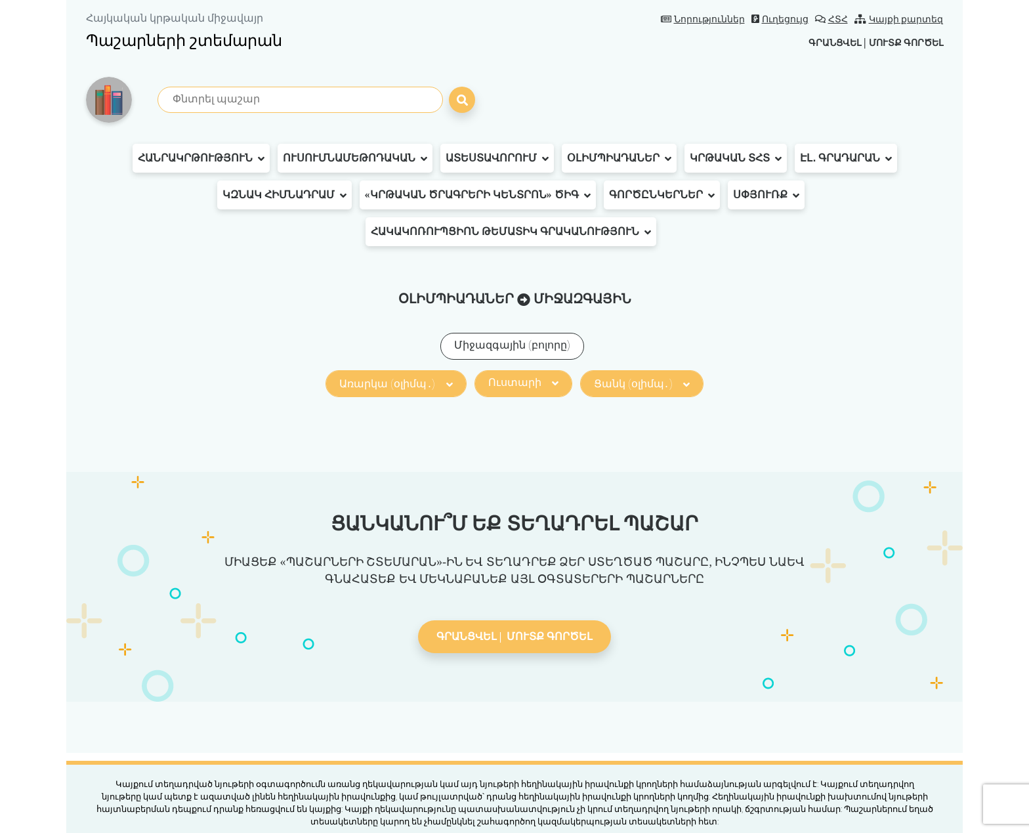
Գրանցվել (819, 42)
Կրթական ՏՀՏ (736, 158)
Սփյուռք (766, 195)
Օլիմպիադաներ (619, 158)
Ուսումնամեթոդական (355, 158)
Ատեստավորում (497, 158)
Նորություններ (703, 19)
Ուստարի (523, 382)
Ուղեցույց (779, 19)
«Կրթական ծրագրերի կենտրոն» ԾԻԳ (478, 195)
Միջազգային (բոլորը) (512, 345)
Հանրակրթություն (201, 158)
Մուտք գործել (900, 42)
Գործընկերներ (662, 195)
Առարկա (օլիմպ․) (395, 383)
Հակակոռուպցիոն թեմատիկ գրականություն (511, 232)
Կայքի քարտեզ (899, 19)
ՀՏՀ (831, 19)
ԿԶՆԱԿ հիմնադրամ (284, 195)
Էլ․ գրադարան (846, 158)
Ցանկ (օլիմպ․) (642, 383)
